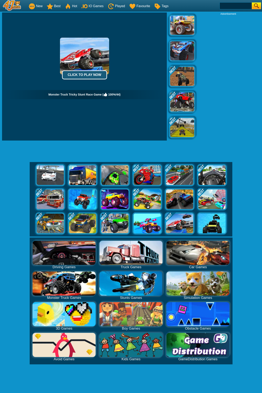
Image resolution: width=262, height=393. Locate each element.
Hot (71, 6)
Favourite (139, 6)
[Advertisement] (228, 77)
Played (116, 6)
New (36, 6)
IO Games (92, 6)
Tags (161, 6)
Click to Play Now (84, 75)
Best (54, 6)
